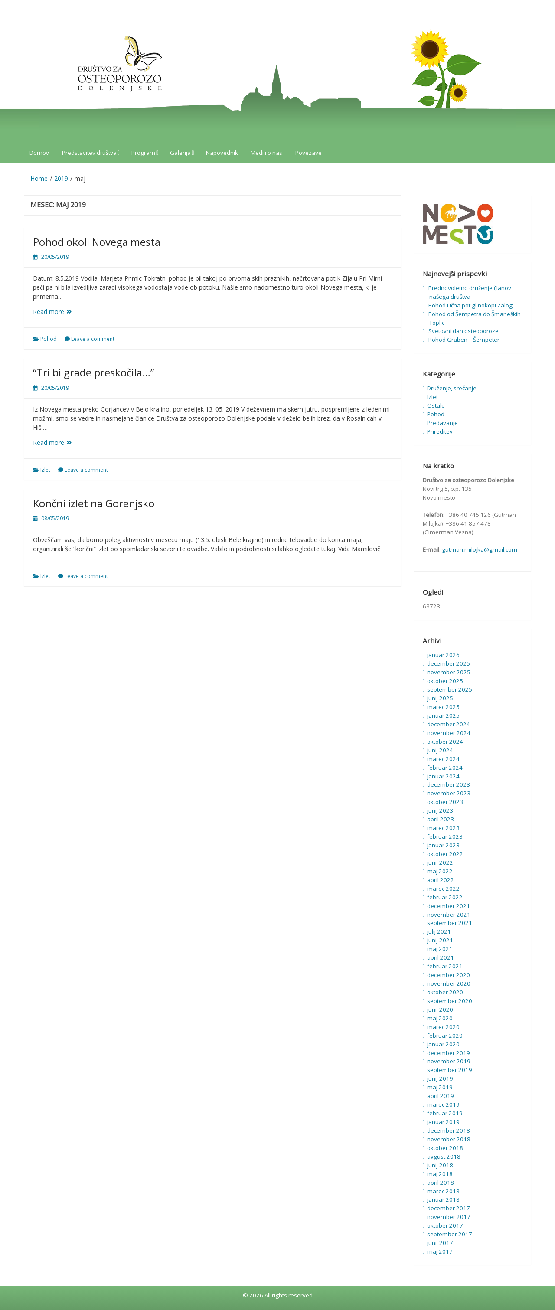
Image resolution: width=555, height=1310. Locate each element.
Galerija (180, 153)
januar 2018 (443, 1199)
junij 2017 (440, 1243)
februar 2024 (445, 767)
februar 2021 (445, 966)
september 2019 (449, 1070)
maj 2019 (440, 1087)
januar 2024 (443, 776)
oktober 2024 (445, 741)
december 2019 (448, 1053)
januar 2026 (443, 655)
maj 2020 (440, 1018)
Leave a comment (92, 339)
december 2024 (448, 724)
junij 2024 (440, 750)
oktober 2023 (445, 802)
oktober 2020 (445, 992)
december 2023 (448, 784)
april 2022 (440, 880)
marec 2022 (443, 888)
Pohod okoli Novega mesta (96, 242)
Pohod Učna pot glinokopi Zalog (470, 305)
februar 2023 (445, 836)
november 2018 (448, 1139)
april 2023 (440, 819)
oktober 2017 (445, 1225)
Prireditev (440, 431)
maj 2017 (440, 1251)
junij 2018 (440, 1165)
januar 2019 (443, 1122)
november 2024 (448, 733)
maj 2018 (440, 1174)
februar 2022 (445, 897)
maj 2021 (440, 949)
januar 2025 (443, 715)
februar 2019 (445, 1113)
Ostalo (436, 405)
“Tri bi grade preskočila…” (93, 372)
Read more (59, 311)
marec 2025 (443, 707)
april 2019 (440, 1096)
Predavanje (442, 423)
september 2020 (449, 1001)
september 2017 (449, 1234)
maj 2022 (440, 871)
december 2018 (448, 1130)
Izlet (45, 470)
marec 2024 (443, 759)
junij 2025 (440, 698)
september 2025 (449, 689)
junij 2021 (440, 940)
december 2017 (448, 1208)
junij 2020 (440, 1009)
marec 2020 (443, 1027)
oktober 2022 (445, 854)
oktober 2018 (445, 1148)
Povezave (308, 153)
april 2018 (440, 1182)
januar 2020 (443, 1044)
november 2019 (448, 1061)
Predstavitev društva (89, 153)
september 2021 (449, 923)
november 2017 (448, 1217)
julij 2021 (439, 931)
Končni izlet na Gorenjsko (93, 503)
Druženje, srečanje (452, 388)
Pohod (48, 339)
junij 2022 (440, 862)
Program (143, 153)
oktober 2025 (445, 681)
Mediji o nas (266, 153)
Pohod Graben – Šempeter (464, 339)
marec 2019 (443, 1104)
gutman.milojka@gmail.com (479, 549)
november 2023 (448, 793)
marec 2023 (443, 828)
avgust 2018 (443, 1156)
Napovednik (222, 153)
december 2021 (448, 906)
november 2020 (448, 983)
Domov (39, 153)
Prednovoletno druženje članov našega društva (469, 292)
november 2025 (448, 672)
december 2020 (448, 975)
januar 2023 (443, 845)
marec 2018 (443, 1191)
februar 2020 (445, 1035)
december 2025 (448, 663)
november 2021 (448, 914)
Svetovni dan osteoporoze (463, 331)
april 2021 (440, 957)
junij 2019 (440, 1078)
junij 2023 (440, 810)
